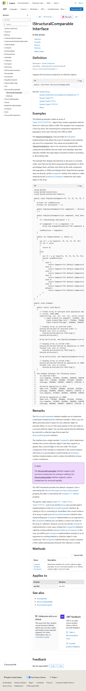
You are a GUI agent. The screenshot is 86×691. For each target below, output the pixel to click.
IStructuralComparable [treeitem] (14, 93)
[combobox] (17, 20)
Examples (37, 42)
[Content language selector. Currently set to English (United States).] (13, 677)
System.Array (45, 91)
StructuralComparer (44, 605)
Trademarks (18, 686)
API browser (48, 17)
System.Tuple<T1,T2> (48, 101)
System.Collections (48, 63)
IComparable (42, 598)
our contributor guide (43, 635)
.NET (39, 17)
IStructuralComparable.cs (47, 69)
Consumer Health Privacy (64, 683)
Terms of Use (7, 686)
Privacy (48, 683)
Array (63, 505)
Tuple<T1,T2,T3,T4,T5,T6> (42, 122)
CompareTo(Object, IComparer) (37, 566)
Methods (37, 48)
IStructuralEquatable (42, 477)
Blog (30, 683)
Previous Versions (20, 683)
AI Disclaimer (7, 683)
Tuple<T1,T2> (67, 501)
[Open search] (75, 3)
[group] (58, 297)
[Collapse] (27, 15)
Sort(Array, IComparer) (54, 176)
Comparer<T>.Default (70, 493)
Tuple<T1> (57, 501)
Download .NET (76, 9)
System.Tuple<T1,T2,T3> (49, 104)
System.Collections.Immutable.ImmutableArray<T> (59, 95)
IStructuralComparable (44, 416)
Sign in (81, 3)
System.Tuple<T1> (47, 98)
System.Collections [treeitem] (10, 28)
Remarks (37, 45)
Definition (37, 39)
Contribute (40, 683)
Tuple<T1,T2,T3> (39, 505)
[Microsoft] (4, 3)
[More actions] (82, 17)
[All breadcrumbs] (35, 17)
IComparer (71, 136)
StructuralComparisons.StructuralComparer (62, 490)
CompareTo (56, 173)
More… (42, 107)
